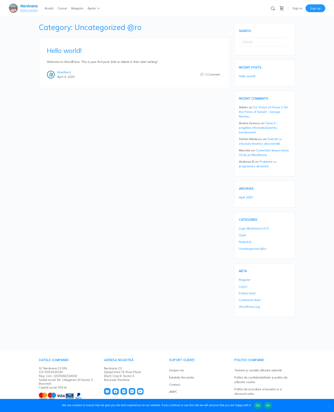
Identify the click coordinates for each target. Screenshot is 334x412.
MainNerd (64, 72)
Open (242, 235)
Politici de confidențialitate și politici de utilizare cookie (261, 379)
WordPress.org (249, 307)
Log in (243, 286)
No (268, 405)
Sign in (297, 8)
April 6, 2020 (65, 77)
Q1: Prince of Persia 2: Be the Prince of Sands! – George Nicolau (263, 111)
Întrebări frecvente (181, 377)
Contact (174, 385)
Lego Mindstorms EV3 (254, 228)
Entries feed (247, 293)
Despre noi (176, 370)
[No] (328, 405)
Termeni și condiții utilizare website (258, 370)
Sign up (315, 8)
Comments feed (249, 300)
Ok (258, 405)
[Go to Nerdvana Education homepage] (23, 7)
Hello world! (64, 50)
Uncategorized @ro (252, 249)
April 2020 (246, 197)
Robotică (245, 242)
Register (244, 280)
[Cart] (281, 8)
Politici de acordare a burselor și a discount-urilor (257, 391)
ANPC (173, 392)
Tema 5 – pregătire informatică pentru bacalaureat (258, 127)
